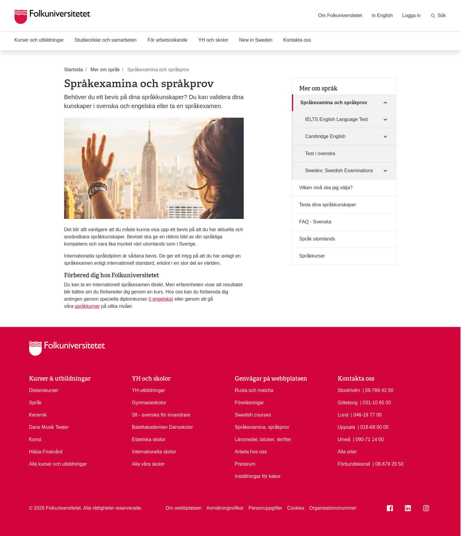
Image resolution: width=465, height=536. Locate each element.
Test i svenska (320, 153)
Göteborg (348, 402)
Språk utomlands (317, 238)
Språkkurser (312, 255)
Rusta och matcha (254, 390)
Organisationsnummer (332, 508)
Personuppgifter (265, 508)
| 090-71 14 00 (368, 439)
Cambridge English (325, 136)
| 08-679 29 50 (387, 464)
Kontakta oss (297, 40)
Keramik (38, 414)
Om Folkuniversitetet (340, 15)
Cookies (296, 508)
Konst (35, 439)
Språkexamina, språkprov (262, 427)
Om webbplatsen (184, 508)
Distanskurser (43, 390)
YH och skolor (213, 40)
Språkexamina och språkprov (333, 102)
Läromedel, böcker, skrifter (263, 439)
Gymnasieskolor (149, 402)
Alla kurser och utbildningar (58, 464)
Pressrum (245, 464)
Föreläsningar (249, 402)
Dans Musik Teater (49, 427)
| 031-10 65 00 (375, 402)
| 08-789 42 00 (378, 390)
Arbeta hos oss (251, 451)
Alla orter (347, 451)
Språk (35, 402)
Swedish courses (253, 414)
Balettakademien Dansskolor (162, 427)
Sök (438, 16)
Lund (343, 414)
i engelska (161, 299)
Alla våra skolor (148, 464)
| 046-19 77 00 (366, 414)
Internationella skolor (154, 451)
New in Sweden (255, 40)
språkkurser (87, 306)
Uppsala (346, 427)
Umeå (344, 439)
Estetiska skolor (149, 439)
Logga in (411, 15)
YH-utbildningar (148, 390)
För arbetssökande (167, 40)
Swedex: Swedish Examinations (339, 170)
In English (382, 15)
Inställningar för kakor (258, 476)
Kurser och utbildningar (39, 40)
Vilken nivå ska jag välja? (325, 187)
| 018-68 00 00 (373, 427)
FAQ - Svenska (315, 221)
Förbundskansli (354, 464)
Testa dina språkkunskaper (327, 204)
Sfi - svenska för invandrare (161, 414)
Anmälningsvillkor (225, 508)
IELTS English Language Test (336, 119)
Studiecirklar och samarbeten (106, 40)
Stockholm (349, 390)
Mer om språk (318, 88)
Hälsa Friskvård (45, 451)
